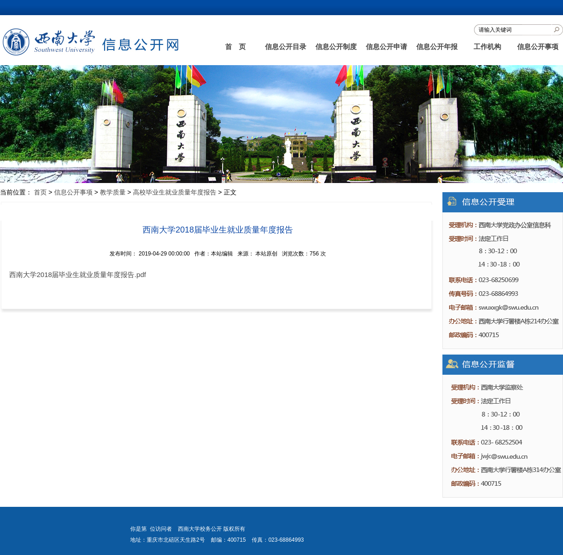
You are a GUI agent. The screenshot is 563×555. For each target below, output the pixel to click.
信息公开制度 (336, 46)
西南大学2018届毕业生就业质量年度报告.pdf (77, 274)
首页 (40, 192)
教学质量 (113, 192)
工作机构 (487, 46)
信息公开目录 (285, 46)
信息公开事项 (537, 46)
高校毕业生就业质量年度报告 (174, 192)
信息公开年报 (437, 46)
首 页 (235, 46)
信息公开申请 (386, 46)
